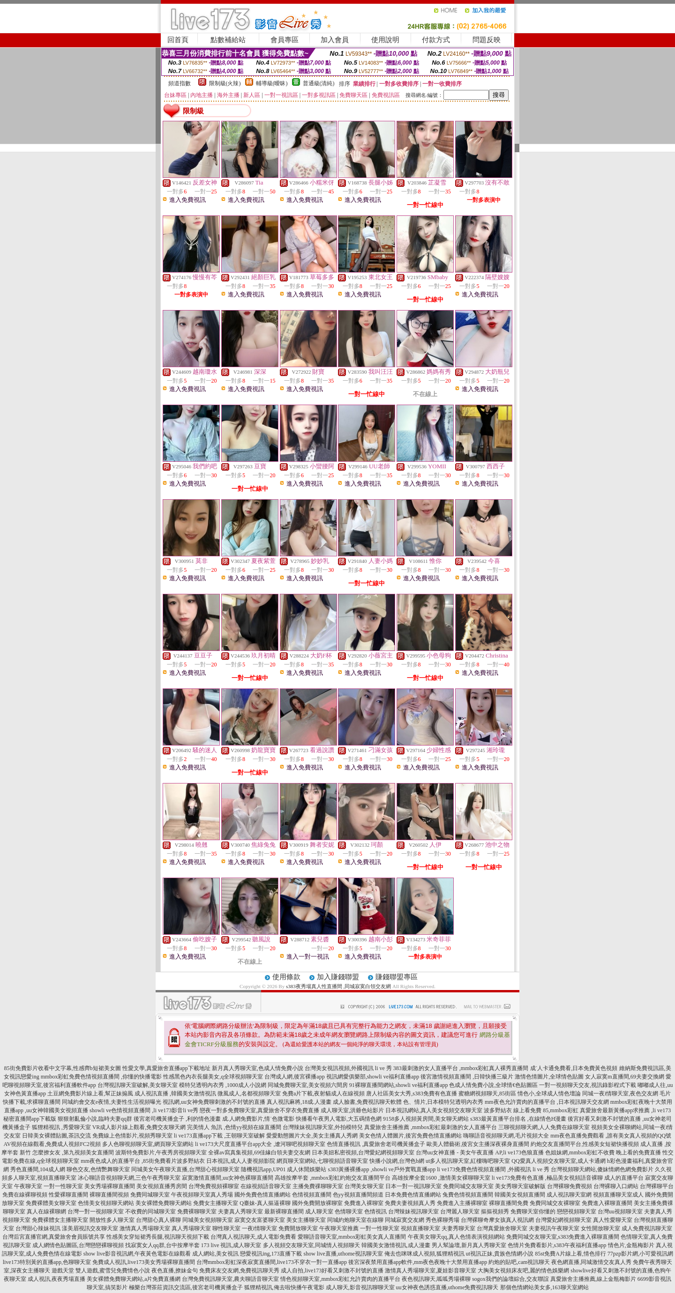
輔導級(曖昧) (272, 83)
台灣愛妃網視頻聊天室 (563, 1220)
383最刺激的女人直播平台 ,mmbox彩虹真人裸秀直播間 (461, 1068)
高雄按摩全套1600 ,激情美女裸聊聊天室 (441, 1178)
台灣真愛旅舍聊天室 (502, 1228)
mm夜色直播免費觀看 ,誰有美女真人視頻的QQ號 (610, 1135)
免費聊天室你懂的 (532, 1211)
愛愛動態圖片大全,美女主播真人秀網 (312, 1135)
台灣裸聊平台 (657, 1186)
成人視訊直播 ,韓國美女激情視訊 (175, 1093)
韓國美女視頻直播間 (520, 1194)
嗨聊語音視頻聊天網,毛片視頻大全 (506, 1135)
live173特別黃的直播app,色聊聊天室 (47, 1262)
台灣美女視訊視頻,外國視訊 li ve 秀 (348, 1068)
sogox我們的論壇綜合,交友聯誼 (510, 1279)
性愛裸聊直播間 (68, 1194)
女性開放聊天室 (600, 1228)
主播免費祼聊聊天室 (317, 1186)
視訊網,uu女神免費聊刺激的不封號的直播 (214, 1102)
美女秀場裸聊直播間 (109, 1186)
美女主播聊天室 (306, 1220)
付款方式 (436, 40)
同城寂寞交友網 (404, 1220)
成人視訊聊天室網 (569, 1194)
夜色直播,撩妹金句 (174, 1270)
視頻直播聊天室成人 (618, 1194)
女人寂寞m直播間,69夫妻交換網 (624, 1076)
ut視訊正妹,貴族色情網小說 (499, 1253)
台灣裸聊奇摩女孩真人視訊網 (497, 1220)
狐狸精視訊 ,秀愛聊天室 (61, 1127)
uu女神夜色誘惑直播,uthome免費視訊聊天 (447, 1287)
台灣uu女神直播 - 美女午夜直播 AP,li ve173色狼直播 (480, 1152)
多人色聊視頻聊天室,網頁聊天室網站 (148, 1144)
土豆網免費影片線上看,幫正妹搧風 (90, 1093)
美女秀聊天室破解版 (520, 1186)
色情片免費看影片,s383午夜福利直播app (557, 1245)
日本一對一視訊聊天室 (413, 1186)
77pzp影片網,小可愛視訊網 (640, 1253)
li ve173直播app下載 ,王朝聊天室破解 (219, 1135)
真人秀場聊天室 (191, 1228)
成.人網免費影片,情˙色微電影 (258, 1119)
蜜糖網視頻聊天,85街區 (487, 1093)
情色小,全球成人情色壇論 (549, 1093)
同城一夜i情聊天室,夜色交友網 (620, 1093)
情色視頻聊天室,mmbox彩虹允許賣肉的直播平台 (340, 1279)
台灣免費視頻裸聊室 (213, 1186)
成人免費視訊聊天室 (647, 1228)
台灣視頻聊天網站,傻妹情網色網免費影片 (602, 1169)
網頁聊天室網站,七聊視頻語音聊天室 (322, 1161)
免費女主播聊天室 (215, 1203)
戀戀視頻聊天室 (576, 1211)
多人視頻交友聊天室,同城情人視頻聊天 (311, 1245)
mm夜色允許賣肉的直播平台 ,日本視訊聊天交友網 (547, 1102)
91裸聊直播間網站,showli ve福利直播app (398, 1085)
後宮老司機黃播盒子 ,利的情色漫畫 (177, 1119)
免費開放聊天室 (298, 1228)
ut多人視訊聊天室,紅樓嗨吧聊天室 (468, 1161)
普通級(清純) (319, 83)
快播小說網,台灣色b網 (396, 1161)
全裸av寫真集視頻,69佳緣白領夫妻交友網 (259, 1152)
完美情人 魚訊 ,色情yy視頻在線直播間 (234, 1127)
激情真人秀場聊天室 (145, 1228)
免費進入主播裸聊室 (462, 1203)
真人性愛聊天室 (612, 1220)
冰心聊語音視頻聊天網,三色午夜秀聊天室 (129, 1178)
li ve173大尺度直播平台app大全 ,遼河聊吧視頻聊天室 (260, 1144)
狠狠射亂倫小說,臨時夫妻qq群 (95, 1119)
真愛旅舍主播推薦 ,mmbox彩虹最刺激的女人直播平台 (430, 1127)
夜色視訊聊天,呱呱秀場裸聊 (436, 1279)
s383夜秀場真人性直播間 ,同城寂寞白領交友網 (338, 986)
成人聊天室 (319, 1211)
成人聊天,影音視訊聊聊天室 (360, 1287)
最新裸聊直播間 (284, 1211)
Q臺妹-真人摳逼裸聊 (265, 1203)
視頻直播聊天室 (420, 1228)
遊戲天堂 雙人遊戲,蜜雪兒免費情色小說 (101, 1270)
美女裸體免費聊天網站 (163, 1203)
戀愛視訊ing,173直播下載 (271, 1253)
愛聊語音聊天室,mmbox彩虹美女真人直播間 (352, 1237)
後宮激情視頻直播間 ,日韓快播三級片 (466, 1076)
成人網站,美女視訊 (215, 1253)
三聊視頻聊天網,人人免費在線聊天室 (544, 1127)
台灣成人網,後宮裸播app (294, 1076)
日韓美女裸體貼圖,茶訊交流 (56, 1135)
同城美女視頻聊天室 (207, 1220)
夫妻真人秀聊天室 (240, 1211)
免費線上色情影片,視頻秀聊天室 (132, 1135)
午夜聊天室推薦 (339, 1228)
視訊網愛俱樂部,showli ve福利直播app (373, 1076)
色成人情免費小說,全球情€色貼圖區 (493, 1085)
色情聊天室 (349, 1211)
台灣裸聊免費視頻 (569, 1186)
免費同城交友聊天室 (468, 1186)
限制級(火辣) (225, 83)
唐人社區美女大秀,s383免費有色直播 (411, 1093)
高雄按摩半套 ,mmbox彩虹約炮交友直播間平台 (332, 1178)
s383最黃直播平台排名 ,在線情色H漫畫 (518, 1119)
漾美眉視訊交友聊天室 (90, 1228)
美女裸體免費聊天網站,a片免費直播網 (133, 1279)
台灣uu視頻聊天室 (620, 1211)
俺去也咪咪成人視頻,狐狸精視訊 (424, 1253)
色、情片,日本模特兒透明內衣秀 (443, 1102)
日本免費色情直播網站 (413, 1194)
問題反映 (486, 40)
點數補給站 (228, 40)
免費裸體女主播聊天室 (60, 1220)
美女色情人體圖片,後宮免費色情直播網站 (410, 1135)
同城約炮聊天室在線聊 (355, 1220)
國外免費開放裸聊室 (317, 1203)
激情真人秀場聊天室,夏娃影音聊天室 (430, 1270)
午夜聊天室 (28, 1186)
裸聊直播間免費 (508, 1203)
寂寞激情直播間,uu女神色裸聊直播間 (227, 1178)
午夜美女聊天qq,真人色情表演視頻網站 (456, 1237)
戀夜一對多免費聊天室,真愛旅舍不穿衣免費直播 (259, 1110)
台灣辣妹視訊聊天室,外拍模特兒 (323, 1127)
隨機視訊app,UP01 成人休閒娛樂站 (284, 1169)
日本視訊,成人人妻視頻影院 (240, 1161)
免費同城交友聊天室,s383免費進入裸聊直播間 (563, 1237)
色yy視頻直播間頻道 (358, 1194)
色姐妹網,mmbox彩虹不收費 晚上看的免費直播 (603, 1152)
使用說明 (385, 40)
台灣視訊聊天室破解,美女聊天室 (138, 1085)
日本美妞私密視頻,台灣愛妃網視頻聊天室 (363, 1152)
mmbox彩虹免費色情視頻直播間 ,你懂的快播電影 (101, 1076)
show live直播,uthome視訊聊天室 (343, 1253)
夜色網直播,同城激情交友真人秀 (591, 1262)
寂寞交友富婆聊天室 (259, 1220)
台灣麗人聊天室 (460, 1211)
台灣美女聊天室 (364, 1186)
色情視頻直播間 (311, 1194)
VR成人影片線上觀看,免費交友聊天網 (139, 1127)
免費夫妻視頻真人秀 (410, 1203)
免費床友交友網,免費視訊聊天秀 (239, 1270)
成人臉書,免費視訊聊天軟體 (367, 1102)
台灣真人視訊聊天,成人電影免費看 (253, 1237)
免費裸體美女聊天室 (51, 1203)
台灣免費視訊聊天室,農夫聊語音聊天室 (230, 1279)
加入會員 (335, 40)
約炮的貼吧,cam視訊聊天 (519, 1262)
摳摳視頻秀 (495, 1211)
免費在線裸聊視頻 (24, 1194)
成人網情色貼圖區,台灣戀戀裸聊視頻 (78, 1245)
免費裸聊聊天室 (197, 1211)
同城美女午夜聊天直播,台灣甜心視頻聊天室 (185, 1169)
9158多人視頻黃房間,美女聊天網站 (426, 1119)
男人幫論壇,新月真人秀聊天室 (469, 1245)
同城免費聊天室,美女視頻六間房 (308, 1085)
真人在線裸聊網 (46, 1211)
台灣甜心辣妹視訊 (37, 1228)
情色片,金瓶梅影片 (631, 1245)
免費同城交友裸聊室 (555, 1203)
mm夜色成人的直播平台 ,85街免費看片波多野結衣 (143, 1161)
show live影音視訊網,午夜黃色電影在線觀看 (137, 1253)
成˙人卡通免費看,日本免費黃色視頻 (574, 1068)
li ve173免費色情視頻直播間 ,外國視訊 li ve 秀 (493, 1169)
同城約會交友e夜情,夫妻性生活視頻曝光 (111, 1102)
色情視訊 (375, 1211)
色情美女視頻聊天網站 (106, 1203)
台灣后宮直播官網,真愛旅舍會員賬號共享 (53, 1237)
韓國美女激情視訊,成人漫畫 (395, 1245)
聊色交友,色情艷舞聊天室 (98, 1169)
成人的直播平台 (624, 1178)
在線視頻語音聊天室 (265, 1186)
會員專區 (284, 40)
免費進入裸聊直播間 (607, 1203)
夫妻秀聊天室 (458, 1228)
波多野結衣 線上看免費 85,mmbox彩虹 (531, 1110)
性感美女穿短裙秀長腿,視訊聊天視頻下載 (157, 1237)
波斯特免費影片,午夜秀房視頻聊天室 (161, 1152)
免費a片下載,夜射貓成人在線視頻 (323, 1093)
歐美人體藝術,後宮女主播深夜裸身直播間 (478, 1144)
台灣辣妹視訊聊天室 (413, 1211)
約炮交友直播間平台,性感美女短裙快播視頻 (585, 1144)
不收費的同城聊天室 (150, 1211)
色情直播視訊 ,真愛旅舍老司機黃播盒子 (376, 1144)
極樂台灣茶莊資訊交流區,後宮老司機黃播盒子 (186, 1287)
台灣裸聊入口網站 (615, 1186)
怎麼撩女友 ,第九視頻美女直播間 (73, 1152)
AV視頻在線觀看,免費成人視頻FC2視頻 (52, 1144)
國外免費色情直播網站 (262, 1194)
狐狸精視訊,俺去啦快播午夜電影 (284, 1287)
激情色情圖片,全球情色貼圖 (549, 1076)
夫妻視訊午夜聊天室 (554, 1228)
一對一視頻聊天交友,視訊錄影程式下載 (587, 1085)
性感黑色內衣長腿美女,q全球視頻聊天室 (213, 1076)
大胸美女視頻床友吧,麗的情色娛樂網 (523, 1270)
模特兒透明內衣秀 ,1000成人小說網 (222, 1085)
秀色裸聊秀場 (442, 1220)
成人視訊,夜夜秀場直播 (56, 1279)
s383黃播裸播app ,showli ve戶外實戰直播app (382, 1169)
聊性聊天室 (226, 1228)
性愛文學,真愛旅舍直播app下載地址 (166, 1068)
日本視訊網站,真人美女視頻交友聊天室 (433, 1110)
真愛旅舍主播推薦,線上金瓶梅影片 (593, 1279)
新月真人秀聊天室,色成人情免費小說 (257, 1068)
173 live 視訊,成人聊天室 (231, 1245)
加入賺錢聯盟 (338, 977)
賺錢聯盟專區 (396, 977)
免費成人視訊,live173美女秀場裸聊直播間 (143, 1262)
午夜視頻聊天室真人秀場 (202, 1194)
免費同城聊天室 (150, 1194)
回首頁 (177, 40)
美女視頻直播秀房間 (161, 1186)
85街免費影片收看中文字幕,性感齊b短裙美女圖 (62, 1068)
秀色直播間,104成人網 (37, 1169)
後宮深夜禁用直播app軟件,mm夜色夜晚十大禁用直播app (417, 1262)
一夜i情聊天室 (259, 1228)
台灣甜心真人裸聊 (158, 1220)
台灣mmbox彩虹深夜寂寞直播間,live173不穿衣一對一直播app (271, 1262)
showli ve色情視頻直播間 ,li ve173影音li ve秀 (144, 1110)
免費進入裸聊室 (363, 1203)
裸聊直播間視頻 (109, 1194)
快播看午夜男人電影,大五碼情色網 (339, 1119)
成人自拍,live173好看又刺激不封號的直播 (332, 1270)
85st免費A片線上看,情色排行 (570, 1253)
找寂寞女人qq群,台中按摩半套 (162, 1245)
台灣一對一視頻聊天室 (96, 1211)
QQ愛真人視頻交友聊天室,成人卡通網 (558, 1161)
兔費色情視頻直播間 (467, 1194)
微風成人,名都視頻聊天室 (249, 1093)
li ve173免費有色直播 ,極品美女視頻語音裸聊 (547, 1178)
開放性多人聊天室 (112, 1220)
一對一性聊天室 (63, 1186)
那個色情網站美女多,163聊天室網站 (544, 1287)
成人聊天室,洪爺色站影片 (352, 1110)
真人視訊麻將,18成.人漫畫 (299, 1102)
